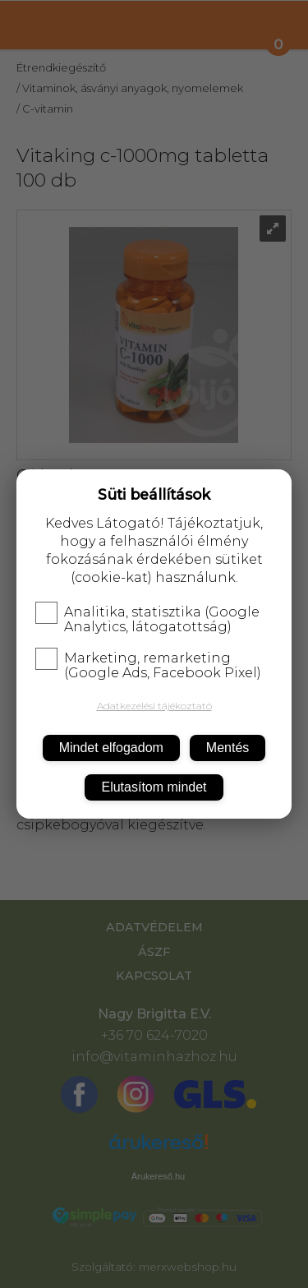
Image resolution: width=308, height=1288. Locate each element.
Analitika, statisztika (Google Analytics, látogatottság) (147, 620)
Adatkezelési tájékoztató (154, 705)
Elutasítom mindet (153, 787)
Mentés (227, 748)
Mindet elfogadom (111, 748)
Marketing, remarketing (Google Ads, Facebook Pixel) (148, 666)
